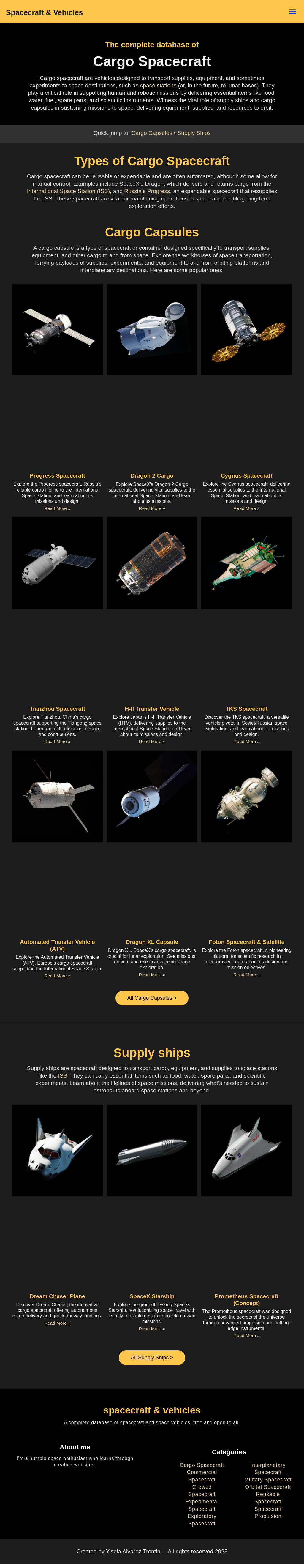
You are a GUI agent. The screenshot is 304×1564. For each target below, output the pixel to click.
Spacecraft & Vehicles (44, 12)
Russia (133, 191)
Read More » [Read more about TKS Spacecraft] (246, 741)
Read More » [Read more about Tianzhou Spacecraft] (57, 741)
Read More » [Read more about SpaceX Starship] (152, 1329)
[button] (292, 11)
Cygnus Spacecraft (247, 476)
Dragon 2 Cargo (152, 476)
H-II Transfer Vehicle (152, 709)
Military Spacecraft (268, 1481)
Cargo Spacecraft (202, 1466)
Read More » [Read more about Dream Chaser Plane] (57, 1323)
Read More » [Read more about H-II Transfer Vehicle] (152, 741)
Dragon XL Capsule (152, 942)
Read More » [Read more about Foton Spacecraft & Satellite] (246, 974)
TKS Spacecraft (247, 709)
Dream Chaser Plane (57, 1297)
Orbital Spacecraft (268, 1488)
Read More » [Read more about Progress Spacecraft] (57, 508)
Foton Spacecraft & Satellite (246, 942)
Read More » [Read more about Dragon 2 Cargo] (152, 508)
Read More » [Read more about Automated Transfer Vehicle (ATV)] (57, 975)
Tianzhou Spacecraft (57, 709)
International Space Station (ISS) (68, 191)
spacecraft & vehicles (151, 1411)
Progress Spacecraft (57, 476)
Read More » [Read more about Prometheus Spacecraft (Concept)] (246, 1336)
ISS (62, 1076)
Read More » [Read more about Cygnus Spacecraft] (246, 508)
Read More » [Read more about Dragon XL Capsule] (152, 974)
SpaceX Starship (151, 1297)
